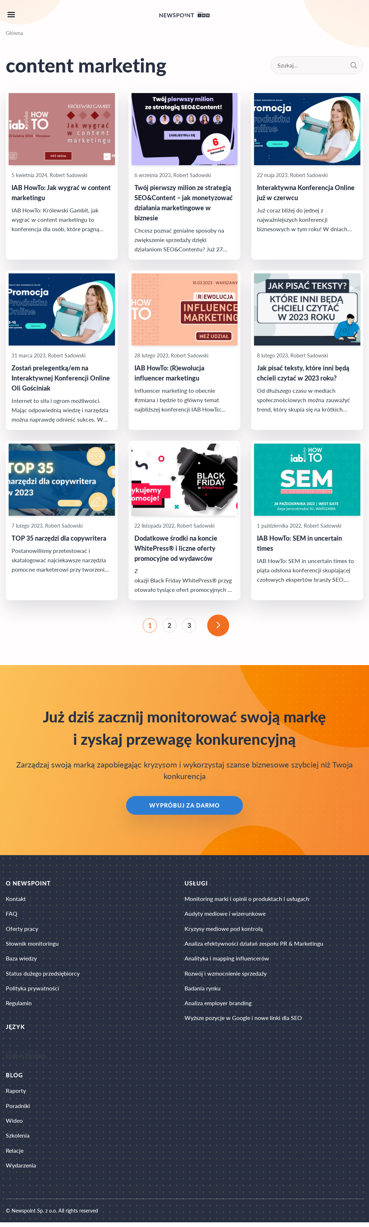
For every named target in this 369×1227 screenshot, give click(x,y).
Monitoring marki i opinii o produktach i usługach (246, 899)
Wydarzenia (21, 1169)
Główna (14, 33)
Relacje (14, 1154)
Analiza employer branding (218, 1005)
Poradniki (18, 1108)
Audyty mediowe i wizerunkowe (225, 914)
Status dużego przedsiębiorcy (43, 975)
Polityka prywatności (32, 990)
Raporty (16, 1093)
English (15, 1058)
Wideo (14, 1124)
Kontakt (16, 899)
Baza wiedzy (21, 960)
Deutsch (35, 1058)
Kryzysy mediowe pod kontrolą (223, 930)
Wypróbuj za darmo (184, 806)
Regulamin (19, 1005)
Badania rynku (202, 990)
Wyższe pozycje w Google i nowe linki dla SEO (243, 1020)
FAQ (11, 914)
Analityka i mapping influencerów (226, 960)
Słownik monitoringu (32, 945)
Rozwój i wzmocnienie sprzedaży (225, 975)
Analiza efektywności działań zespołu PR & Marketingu (253, 945)
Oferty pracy (22, 930)
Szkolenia (18, 1139)
